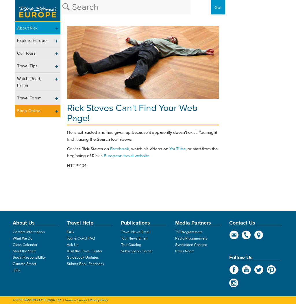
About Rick (27, 28)
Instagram (234, 283)
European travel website (126, 156)
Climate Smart (24, 264)
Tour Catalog (131, 244)
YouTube (177, 149)
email (234, 235)
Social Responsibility (29, 257)
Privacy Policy (99, 300)
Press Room (185, 251)
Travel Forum (29, 98)
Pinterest (271, 269)
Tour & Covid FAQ (81, 238)
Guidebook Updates (83, 257)
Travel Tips (27, 66)
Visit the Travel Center (84, 251)
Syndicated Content (191, 244)
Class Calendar (25, 244)
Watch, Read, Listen (29, 82)
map (259, 235)
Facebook (119, 149)
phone (246, 235)
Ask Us (72, 244)
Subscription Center (137, 251)
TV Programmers (189, 232)
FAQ (70, 232)
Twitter (259, 269)
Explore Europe (32, 40)
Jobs (16, 270)
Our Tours (26, 53)
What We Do (22, 238)
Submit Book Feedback (85, 264)
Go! (217, 7)
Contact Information (29, 232)
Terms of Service (76, 300)
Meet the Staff (24, 251)
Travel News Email (135, 232)
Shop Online (28, 111)
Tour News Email (134, 238)
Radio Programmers (191, 238)
